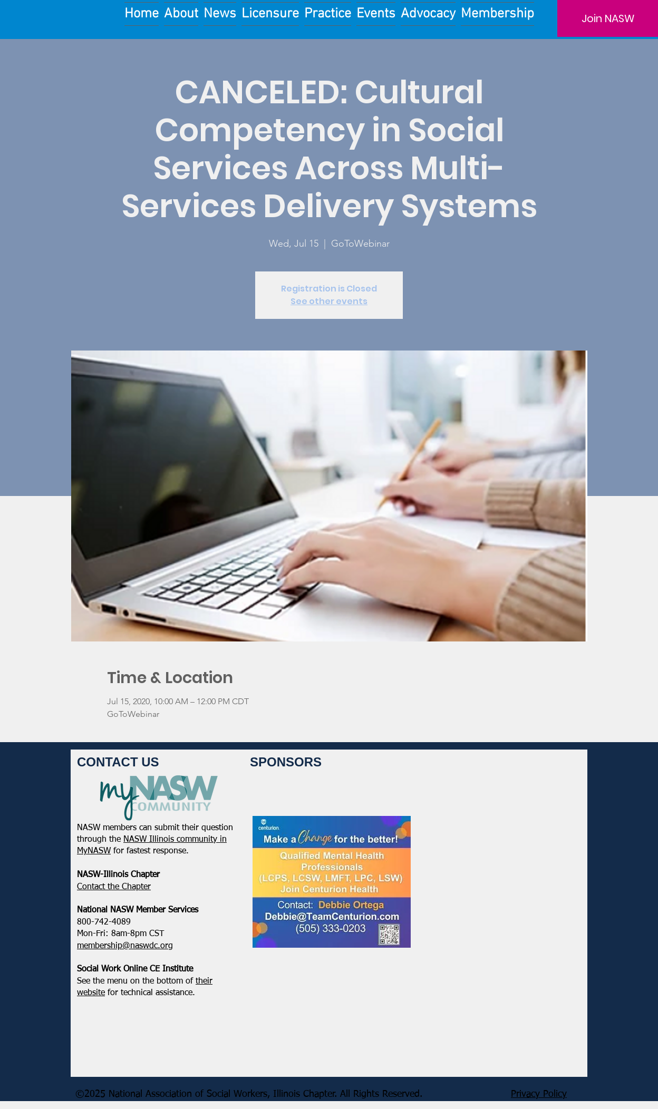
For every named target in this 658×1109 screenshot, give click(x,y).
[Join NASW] (607, 18)
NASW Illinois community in (175, 839)
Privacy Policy (539, 1094)
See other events (329, 301)
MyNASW (94, 851)
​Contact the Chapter (114, 887)
